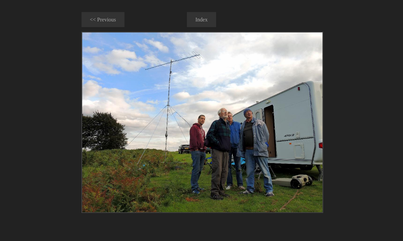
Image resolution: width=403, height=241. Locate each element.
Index (201, 19)
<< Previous (103, 19)
